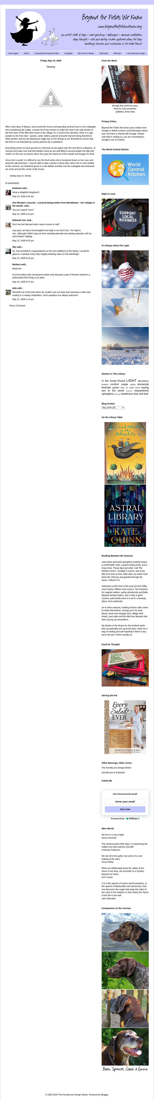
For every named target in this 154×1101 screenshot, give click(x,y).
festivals (106, 387)
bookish (105, 384)
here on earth (127, 388)
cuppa (124, 384)
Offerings (117, 53)
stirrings (117, 394)
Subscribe (125, 809)
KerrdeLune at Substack (113, 772)
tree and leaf (141, 393)
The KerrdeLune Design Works (116, 767)
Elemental (104, 53)
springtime (107, 393)
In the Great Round (113, 380)
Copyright (68, 53)
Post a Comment (17, 305)
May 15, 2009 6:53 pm (23, 240)
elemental (143, 384)
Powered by (125, 818)
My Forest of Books (86, 53)
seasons (129, 391)
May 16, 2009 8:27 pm (23, 282)
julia (14, 288)
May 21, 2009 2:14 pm (23, 299)
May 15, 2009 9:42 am (23, 196)
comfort (114, 384)
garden (115, 387)
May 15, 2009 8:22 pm (23, 258)
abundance (143, 381)
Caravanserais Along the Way (46, 53)
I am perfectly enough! (136, 53)
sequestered (141, 390)
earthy (133, 384)
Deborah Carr (19, 220)
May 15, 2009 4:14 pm (23, 214)
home (137, 388)
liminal (28, 176)
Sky (14, 247)
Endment (17, 188)
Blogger (104, 1094)
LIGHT (131, 380)
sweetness (127, 393)
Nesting (51, 66)
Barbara (16, 264)
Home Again (13, 53)
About (26, 53)
